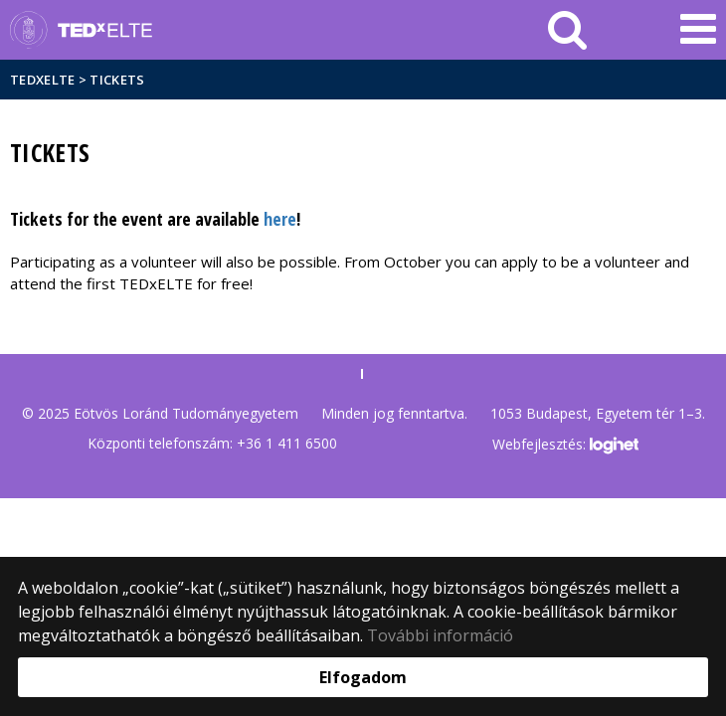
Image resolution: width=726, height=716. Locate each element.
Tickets (117, 80)
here (280, 219)
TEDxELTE (42, 80)
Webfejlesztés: (564, 445)
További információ (440, 635)
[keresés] (567, 30)
